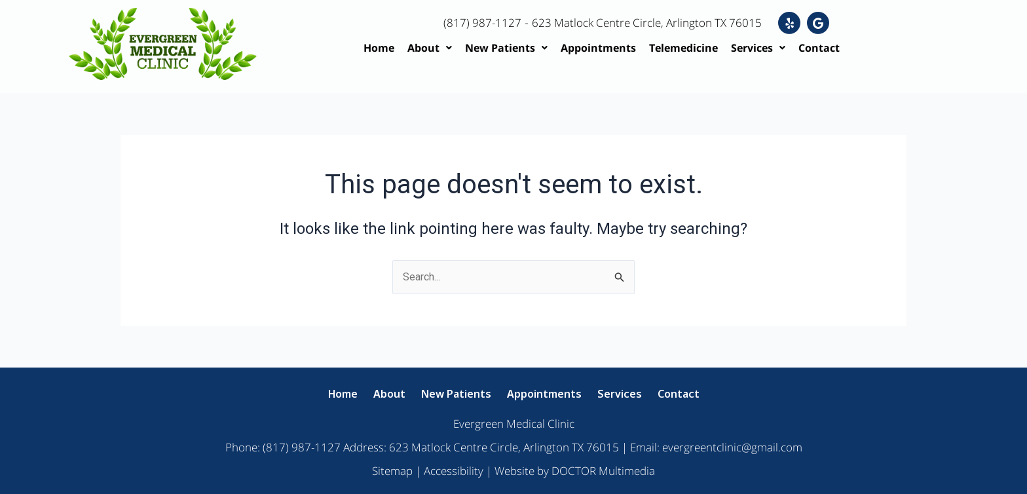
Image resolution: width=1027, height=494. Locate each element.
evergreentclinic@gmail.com (732, 447)
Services (758, 48)
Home (379, 48)
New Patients (506, 48)
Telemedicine (683, 48)
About (429, 48)
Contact (819, 48)
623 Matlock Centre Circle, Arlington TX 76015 (655, 22)
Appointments (598, 48)
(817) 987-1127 (483, 22)
